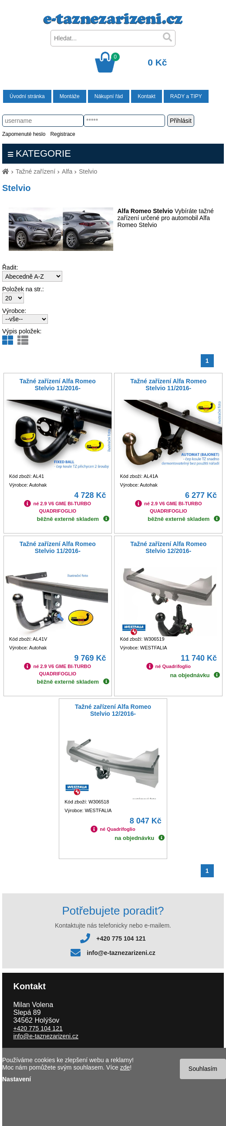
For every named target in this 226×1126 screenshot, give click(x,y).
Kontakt (146, 96)
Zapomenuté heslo (23, 134)
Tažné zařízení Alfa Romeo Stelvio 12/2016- (168, 547)
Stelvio (88, 171)
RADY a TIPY (186, 96)
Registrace (62, 134)
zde (125, 1067)
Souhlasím (203, 1068)
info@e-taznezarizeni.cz (121, 952)
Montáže (70, 96)
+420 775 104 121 (120, 938)
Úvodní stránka (27, 96)
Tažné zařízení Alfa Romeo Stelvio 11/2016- (58, 385)
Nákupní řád (108, 96)
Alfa (67, 171)
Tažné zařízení (35, 171)
